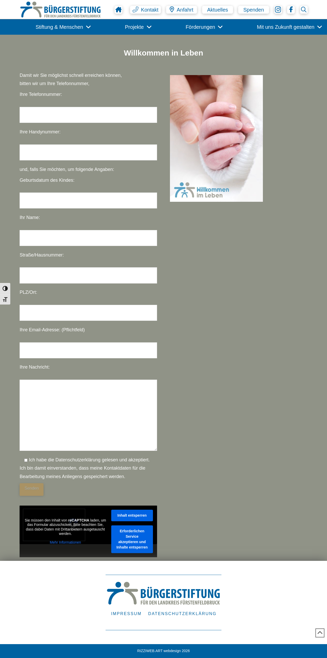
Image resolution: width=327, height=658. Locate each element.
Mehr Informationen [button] (65, 542)
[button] (145, 10)
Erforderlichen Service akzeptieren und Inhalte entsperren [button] (132, 539)
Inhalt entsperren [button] (132, 515)
